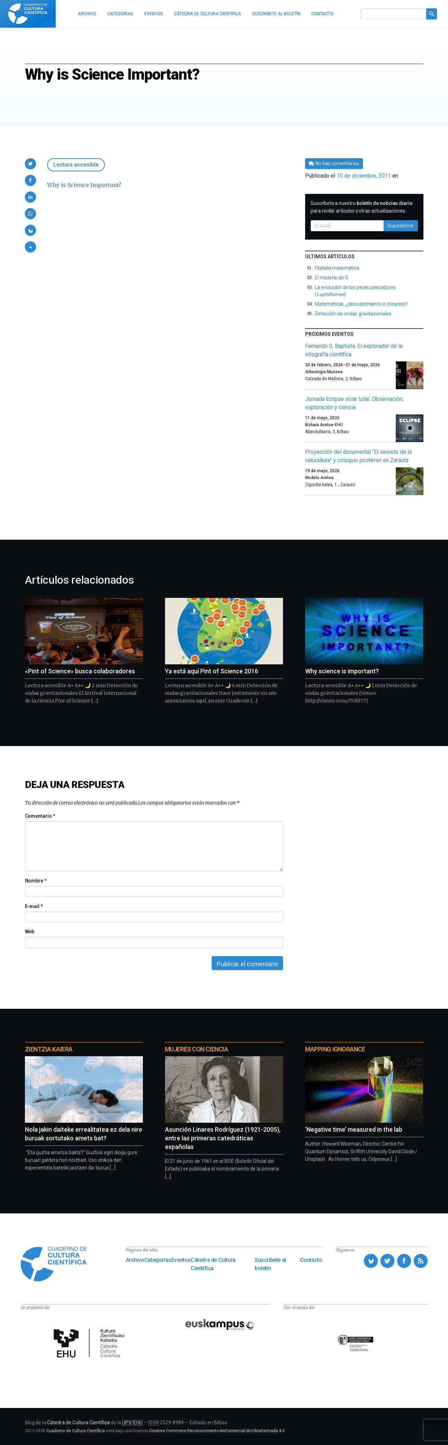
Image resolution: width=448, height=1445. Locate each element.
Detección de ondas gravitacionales (353, 313)
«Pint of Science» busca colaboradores (80, 671)
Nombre (35, 880)
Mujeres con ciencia (196, 1049)
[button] (30, 163)
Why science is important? (342, 671)
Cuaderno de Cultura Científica (75, 1430)
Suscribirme (400, 225)
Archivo (135, 1260)
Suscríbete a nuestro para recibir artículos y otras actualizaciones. (362, 207)
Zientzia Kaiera (49, 1049)
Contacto (311, 1260)
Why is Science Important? (84, 184)
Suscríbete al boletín (270, 1264)
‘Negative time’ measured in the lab (353, 1129)
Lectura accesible (76, 164)
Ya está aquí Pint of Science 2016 (211, 671)
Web (30, 931)
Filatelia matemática (337, 268)
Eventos (181, 1260)
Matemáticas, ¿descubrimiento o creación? (361, 304)
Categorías (157, 1260)
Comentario (40, 816)
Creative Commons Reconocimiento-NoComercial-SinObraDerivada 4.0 (217, 1430)
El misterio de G (331, 277)
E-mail (34, 906)
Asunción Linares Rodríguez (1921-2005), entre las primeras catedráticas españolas (223, 1138)
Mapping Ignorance (335, 1049)
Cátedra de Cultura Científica (213, 1264)
